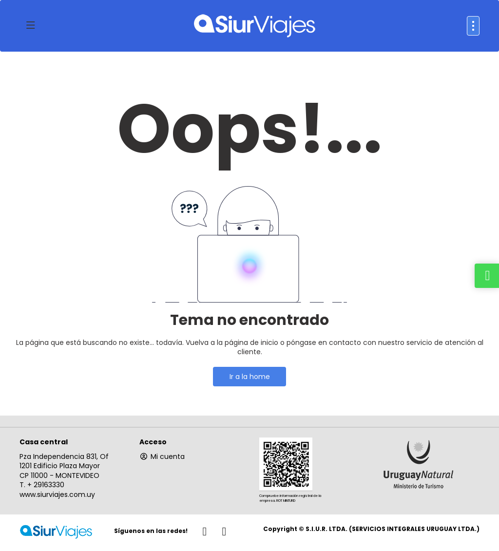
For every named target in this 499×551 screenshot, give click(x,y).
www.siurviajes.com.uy (57, 494)
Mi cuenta (162, 456)
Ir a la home (250, 376)
